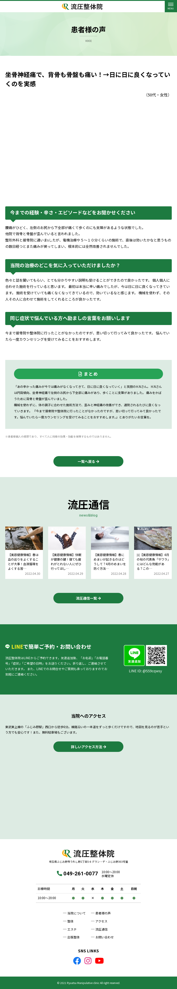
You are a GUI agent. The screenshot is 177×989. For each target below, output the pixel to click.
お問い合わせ (104, 937)
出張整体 (73, 937)
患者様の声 (103, 913)
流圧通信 (101, 929)
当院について (76, 913)
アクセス (101, 921)
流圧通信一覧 (86, 598)
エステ (72, 929)
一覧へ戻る (86, 461)
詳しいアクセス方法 (86, 746)
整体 (70, 921)
